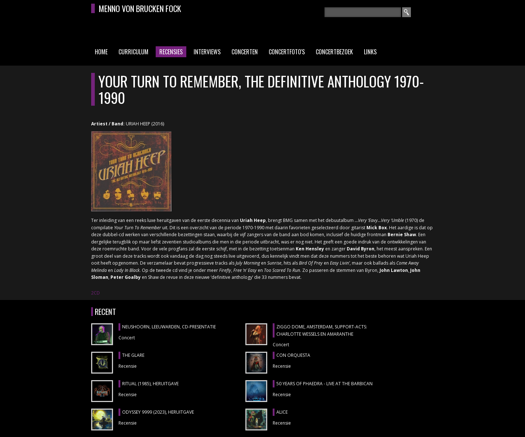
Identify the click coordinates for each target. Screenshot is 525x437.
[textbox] (362, 12)
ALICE (282, 412)
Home (101, 51)
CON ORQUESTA (293, 355)
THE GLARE (133, 355)
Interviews (207, 51)
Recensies (171, 51)
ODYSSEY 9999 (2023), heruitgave (158, 412)
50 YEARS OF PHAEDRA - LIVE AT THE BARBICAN (324, 384)
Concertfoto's (287, 51)
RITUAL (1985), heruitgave (150, 384)
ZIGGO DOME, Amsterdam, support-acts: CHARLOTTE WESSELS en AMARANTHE (321, 330)
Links (370, 51)
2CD (95, 293)
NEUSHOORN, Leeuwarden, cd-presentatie (169, 327)
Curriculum (133, 51)
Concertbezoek (334, 51)
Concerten (245, 51)
